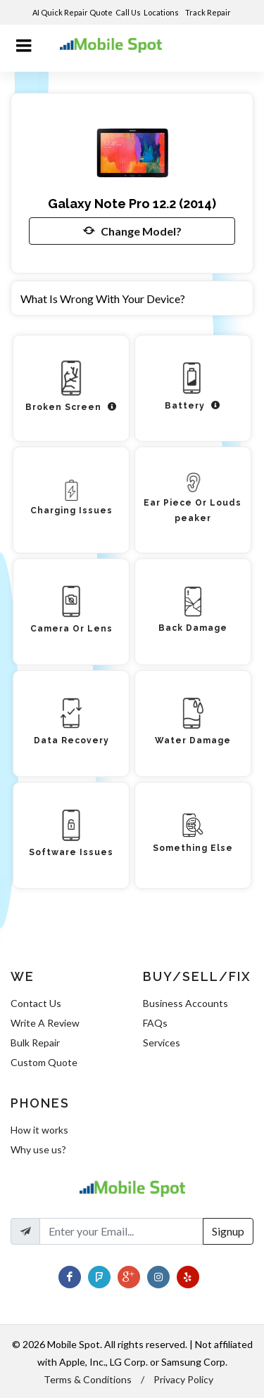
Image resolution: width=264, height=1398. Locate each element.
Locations (162, 12)
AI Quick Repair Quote (72, 12)
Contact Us (36, 1003)
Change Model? (132, 230)
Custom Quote (44, 1062)
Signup (228, 1231)
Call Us (128, 12)
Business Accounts (185, 1003)
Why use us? (38, 1149)
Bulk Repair (35, 1042)
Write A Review (45, 1023)
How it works (39, 1130)
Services (161, 1042)
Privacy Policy (183, 1379)
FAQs (155, 1023)
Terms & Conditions (88, 1379)
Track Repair (208, 12)
